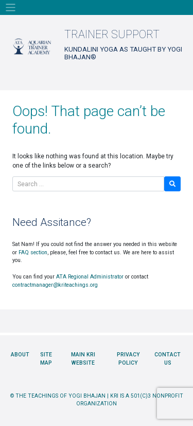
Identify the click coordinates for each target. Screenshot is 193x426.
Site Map (46, 358)
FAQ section (33, 252)
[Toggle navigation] (10, 7)
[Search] (88, 183)
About (20, 354)
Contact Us (167, 358)
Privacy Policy (128, 358)
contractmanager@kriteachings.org (55, 285)
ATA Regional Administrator (90, 276)
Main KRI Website (83, 358)
